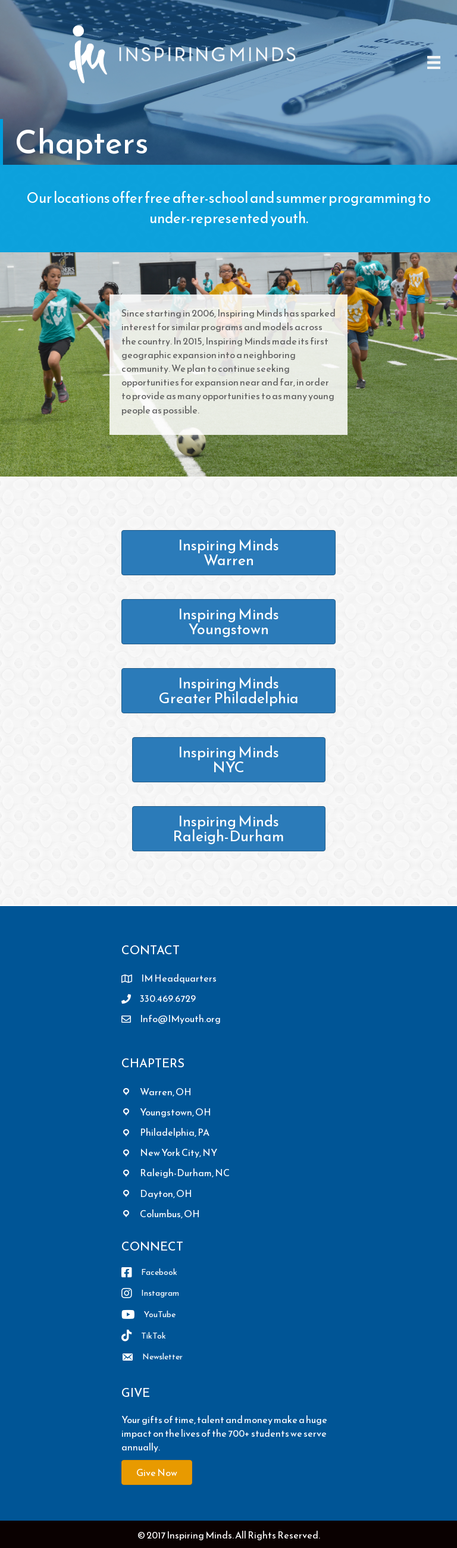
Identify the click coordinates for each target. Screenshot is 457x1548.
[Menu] (433, 62)
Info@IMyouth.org (180, 1018)
